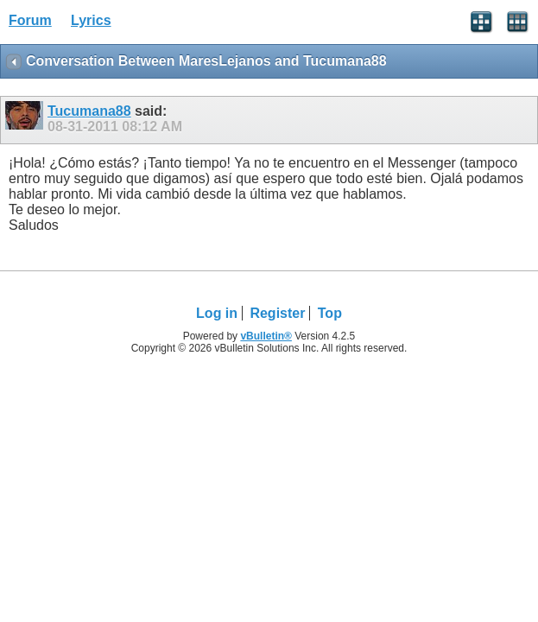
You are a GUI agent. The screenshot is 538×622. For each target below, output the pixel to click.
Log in (216, 313)
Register (277, 313)
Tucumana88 (89, 111)
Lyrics (91, 20)
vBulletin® (266, 336)
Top (330, 313)
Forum (30, 20)
